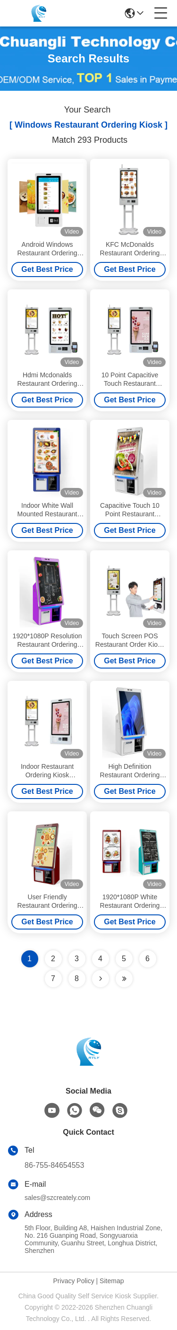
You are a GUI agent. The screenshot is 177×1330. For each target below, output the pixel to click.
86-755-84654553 (54, 1165)
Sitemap (112, 1281)
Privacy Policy (73, 1281)
